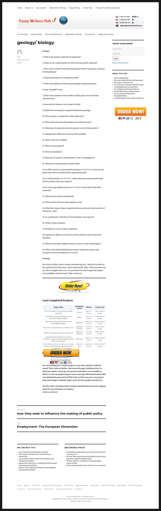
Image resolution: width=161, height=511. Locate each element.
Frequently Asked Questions (108, 8)
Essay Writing (74, 8)
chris (18, 57)
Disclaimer (78, 489)
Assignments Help (105, 34)
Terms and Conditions (34, 489)
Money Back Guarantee (64, 489)
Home (19, 8)
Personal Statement (53, 34)
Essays (19, 63)
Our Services (22, 34)
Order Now (88, 8)
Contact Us (21, 489)
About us (29, 8)
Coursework (41, 8)
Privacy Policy (49, 489)
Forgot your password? (120, 63)
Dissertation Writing (57, 8)
